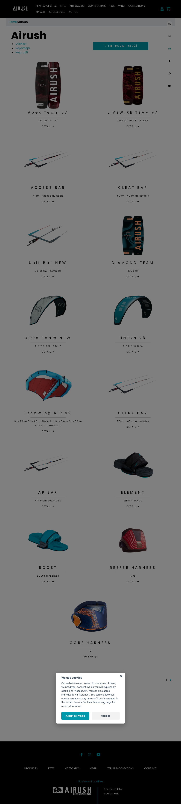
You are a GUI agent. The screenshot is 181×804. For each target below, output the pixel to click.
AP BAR (48, 492)
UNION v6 (133, 337)
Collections (136, 6)
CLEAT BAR (133, 187)
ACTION (73, 12)
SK (169, 36)
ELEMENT (133, 492)
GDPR (93, 768)
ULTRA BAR (133, 413)
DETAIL (48, 126)
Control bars (97, 6)
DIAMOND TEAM (133, 262)
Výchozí (21, 44)
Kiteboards (77, 6)
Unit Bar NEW (48, 262)
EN (169, 48)
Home (12, 22)
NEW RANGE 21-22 (46, 6)
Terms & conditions (120, 768)
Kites (63, 6)
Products (31, 768)
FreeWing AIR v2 (48, 413)
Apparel (40, 12)
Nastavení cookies (90, 781)
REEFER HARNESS (133, 567)
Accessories (57, 12)
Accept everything (75, 715)
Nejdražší (21, 52)
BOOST (48, 567)
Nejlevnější (22, 48)
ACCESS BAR (48, 187)
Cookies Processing (94, 702)
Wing (121, 6)
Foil (112, 6)
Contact (150, 768)
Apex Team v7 (48, 112)
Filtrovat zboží (120, 46)
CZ (169, 23)
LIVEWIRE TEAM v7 (132, 112)
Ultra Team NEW (48, 337)
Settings (105, 715)
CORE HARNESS (90, 642)
